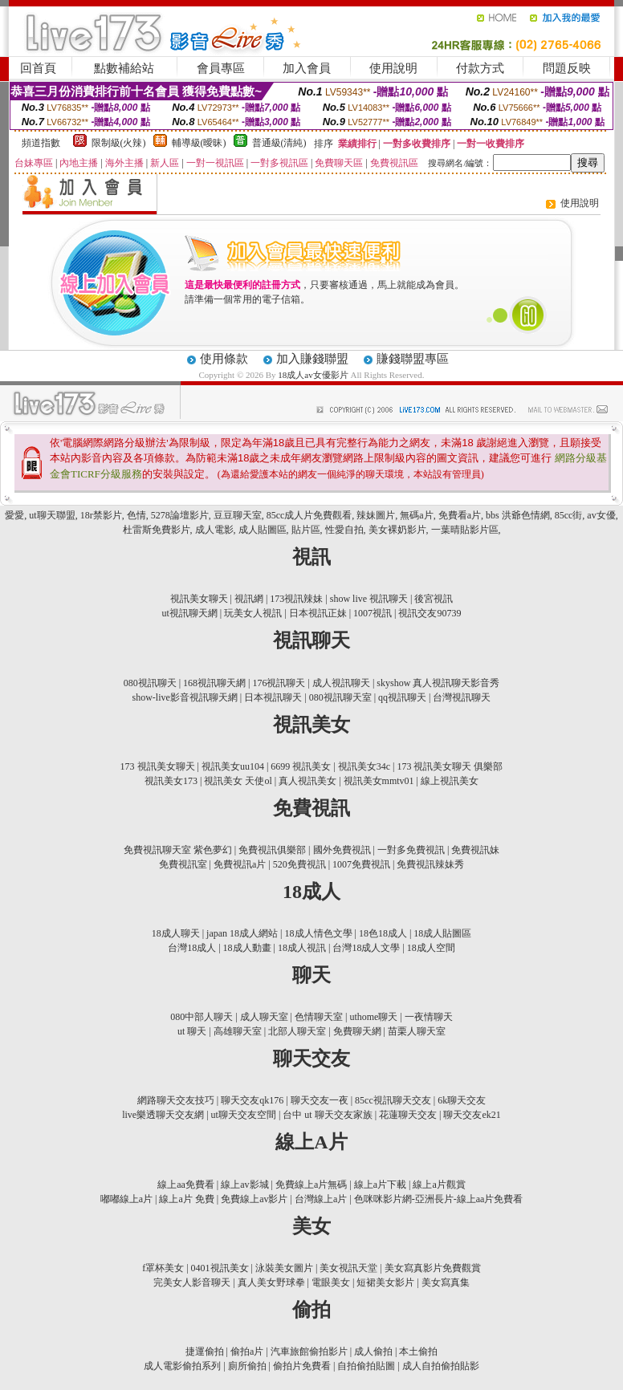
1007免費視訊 (361, 864)
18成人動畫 (247, 947)
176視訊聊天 (278, 683)
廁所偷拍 (247, 1366)
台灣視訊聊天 (462, 697)
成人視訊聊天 (341, 683)
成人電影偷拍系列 (182, 1366)
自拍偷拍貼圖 (366, 1366)
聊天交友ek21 (471, 1114)
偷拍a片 (246, 1351)
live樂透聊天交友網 (163, 1114)
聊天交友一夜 (319, 1100)
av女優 (601, 515)
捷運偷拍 (204, 1351)
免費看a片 (459, 515)
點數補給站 (124, 68)
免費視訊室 (183, 864)
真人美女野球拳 (271, 1282)
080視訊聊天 (150, 683)
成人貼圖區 (262, 529)
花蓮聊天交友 (408, 1114)
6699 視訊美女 (301, 766)
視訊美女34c (364, 766)
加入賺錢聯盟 (312, 358)
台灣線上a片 (321, 1199)
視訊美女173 (171, 780)
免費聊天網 (357, 1031)
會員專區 (221, 68)
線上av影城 (244, 1184)
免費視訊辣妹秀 (430, 864)
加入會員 (307, 68)
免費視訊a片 (240, 864)
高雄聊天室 (238, 1031)
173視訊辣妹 (296, 598)
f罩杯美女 (163, 1268)
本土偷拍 (418, 1351)
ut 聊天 (191, 1031)
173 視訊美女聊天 (157, 766)
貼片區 (305, 529)
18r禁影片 (101, 515)
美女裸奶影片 (397, 529)
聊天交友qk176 (252, 1100)
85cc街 (569, 515)
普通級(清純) (279, 142)
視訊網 (248, 598)
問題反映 (567, 68)
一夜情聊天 (429, 1016)
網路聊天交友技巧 (175, 1100)
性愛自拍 (344, 529)
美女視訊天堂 (348, 1268)
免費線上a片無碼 (311, 1184)
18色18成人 (383, 933)
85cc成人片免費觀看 (309, 515)
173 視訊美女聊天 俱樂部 (450, 766)
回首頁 (38, 68)
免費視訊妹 (475, 850)
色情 (136, 515)
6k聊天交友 (462, 1100)
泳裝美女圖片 (284, 1268)
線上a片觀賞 (439, 1184)
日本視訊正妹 (318, 613)
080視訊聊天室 (340, 697)
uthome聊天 (373, 1016)
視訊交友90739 (429, 613)
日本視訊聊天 (273, 697)
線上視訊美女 (449, 780)
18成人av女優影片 (314, 375)
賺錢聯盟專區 (413, 358)
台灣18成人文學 (366, 947)
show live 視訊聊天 (369, 598)
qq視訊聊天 (402, 697)
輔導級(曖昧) (199, 142)
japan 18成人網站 (242, 933)
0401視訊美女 (220, 1268)
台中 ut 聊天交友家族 (327, 1114)
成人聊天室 (264, 1016)
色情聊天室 (319, 1016)
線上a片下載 (380, 1184)
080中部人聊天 (201, 1016)
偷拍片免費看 (302, 1366)
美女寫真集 (445, 1282)
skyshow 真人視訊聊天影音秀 (438, 683)
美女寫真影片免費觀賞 (433, 1268)
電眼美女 (331, 1282)
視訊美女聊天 (199, 598)
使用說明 (393, 68)
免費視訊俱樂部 (272, 850)
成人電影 (214, 529)
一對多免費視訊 (411, 850)
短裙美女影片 (385, 1282)
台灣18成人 (192, 947)
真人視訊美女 (307, 780)
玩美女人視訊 (253, 613)
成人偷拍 (373, 1351)
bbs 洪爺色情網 (518, 515)
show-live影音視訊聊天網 (185, 697)
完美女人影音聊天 (191, 1282)
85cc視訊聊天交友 (393, 1100)
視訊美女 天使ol (237, 780)
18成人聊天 (176, 933)
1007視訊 (372, 613)
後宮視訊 (433, 598)
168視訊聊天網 (214, 683)
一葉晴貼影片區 (465, 529)
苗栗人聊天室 (417, 1031)
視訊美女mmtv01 (379, 780)
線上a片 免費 (186, 1199)
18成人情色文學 (318, 933)
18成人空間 (431, 947)
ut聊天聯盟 (52, 515)
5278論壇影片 (180, 515)
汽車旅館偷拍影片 (309, 1351)
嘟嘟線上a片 (126, 1199)
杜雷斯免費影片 (156, 529)
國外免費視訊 (342, 850)
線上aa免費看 (185, 1184)
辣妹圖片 (375, 515)
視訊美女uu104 (233, 766)
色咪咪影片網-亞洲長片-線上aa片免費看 (438, 1199)
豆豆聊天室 (238, 515)
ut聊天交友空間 (243, 1114)
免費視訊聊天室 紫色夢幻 (178, 850)
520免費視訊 (299, 864)
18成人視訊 (302, 947)
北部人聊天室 (297, 1031)
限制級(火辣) (119, 142)
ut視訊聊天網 (190, 613)
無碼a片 (416, 515)
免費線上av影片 (254, 1199)
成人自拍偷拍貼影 (440, 1366)
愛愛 (14, 515)
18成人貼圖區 (442, 933)
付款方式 (480, 68)
